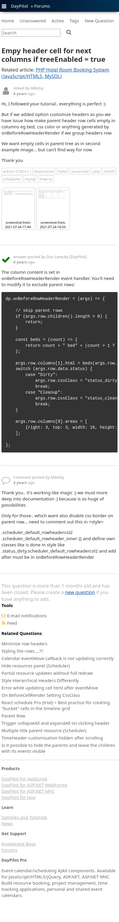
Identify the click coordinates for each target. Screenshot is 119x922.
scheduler (12, 179)
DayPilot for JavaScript (24, 779)
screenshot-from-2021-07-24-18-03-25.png (53, 226)
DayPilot (19, 6)
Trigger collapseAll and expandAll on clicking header (55, 723)
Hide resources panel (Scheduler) (35, 666)
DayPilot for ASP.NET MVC (27, 791)
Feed (12, 623)
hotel (62, 171)
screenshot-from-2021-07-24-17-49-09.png (18, 226)
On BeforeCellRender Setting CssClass (40, 695)
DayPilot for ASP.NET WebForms (34, 785)
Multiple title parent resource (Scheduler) (44, 730)
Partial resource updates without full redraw (47, 673)
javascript (80, 171)
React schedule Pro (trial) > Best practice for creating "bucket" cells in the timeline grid (55, 705)
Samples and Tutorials (24, 817)
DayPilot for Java (18, 797)
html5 (109, 171)
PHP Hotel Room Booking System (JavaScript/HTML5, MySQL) (55, 73)
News (7, 823)
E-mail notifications (27, 615)
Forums (42, 6)
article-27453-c (16, 171)
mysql (30, 179)
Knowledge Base (18, 844)
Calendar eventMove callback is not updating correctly (57, 658)
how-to (46, 179)
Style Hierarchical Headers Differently (40, 680)
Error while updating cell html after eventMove (49, 688)
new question (80, 592)
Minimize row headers (24, 643)
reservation (44, 171)
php (96, 171)
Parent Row (13, 716)
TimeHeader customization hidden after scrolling (52, 738)
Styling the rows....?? (22, 651)
